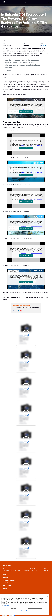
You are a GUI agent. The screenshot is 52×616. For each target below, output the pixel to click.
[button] (48, 2)
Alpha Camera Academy (9, 580)
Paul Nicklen (15, 50)
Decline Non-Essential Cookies (35, 608)
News (5, 588)
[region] (24, 604)
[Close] (47, 596)
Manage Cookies (24, 610)
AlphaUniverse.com (15, 297)
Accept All (13, 608)
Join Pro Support (7, 583)
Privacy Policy (6, 605)
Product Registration (8, 591)
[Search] (26, 2)
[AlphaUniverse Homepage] (4, 2)
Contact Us (5, 577)
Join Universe (7, 585)
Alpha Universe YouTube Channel (34, 297)
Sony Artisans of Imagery (34, 48)
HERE (6, 294)
